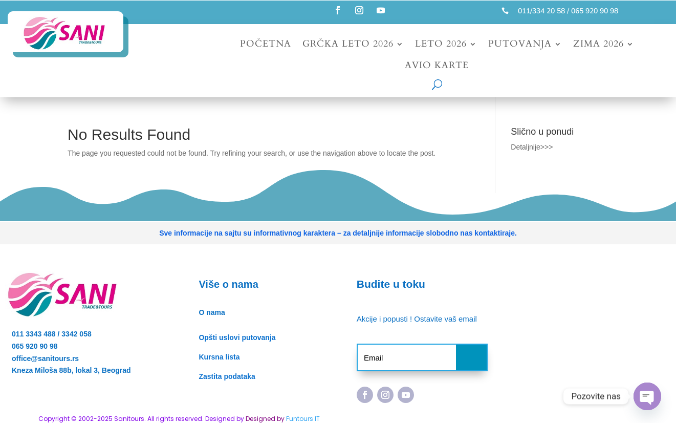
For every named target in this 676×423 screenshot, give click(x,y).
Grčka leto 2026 (348, 45)
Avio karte (437, 67)
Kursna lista (219, 357)
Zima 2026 (598, 45)
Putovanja (520, 45)
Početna (265, 45)
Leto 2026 (441, 45)
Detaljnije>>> (532, 147)
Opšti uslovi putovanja (237, 337)
